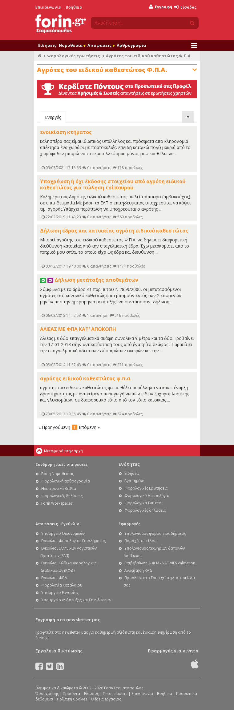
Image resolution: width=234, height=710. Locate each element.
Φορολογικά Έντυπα (142, 503)
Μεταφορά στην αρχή (63, 451)
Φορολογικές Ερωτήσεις (145, 488)
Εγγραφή (160, 7)
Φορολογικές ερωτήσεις (73, 55)
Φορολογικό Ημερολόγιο (146, 495)
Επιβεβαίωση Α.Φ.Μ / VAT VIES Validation (159, 563)
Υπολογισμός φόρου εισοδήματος (155, 533)
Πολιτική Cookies (72, 699)
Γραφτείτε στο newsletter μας (61, 632)
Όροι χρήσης (47, 693)
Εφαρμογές (129, 523)
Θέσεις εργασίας (106, 699)
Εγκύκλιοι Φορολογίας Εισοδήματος (73, 540)
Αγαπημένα (134, 480)
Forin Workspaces (57, 503)
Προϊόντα (71, 693)
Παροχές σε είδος (140, 540)
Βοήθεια (74, 7)
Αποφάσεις (101, 45)
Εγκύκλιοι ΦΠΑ (54, 577)
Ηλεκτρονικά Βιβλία (58, 488)
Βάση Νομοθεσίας (57, 473)
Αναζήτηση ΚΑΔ (138, 570)
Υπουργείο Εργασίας (60, 592)
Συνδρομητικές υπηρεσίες (61, 464)
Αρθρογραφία (131, 45)
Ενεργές (53, 117)
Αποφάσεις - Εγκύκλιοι (58, 523)
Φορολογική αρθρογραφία (65, 481)
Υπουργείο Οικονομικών (63, 533)
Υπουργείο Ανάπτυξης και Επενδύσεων (76, 600)
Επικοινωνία (48, 7)
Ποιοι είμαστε (115, 693)
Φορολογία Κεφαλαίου (62, 585)
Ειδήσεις (47, 45)
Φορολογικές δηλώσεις (62, 495)
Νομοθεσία (72, 45)
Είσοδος (185, 7)
